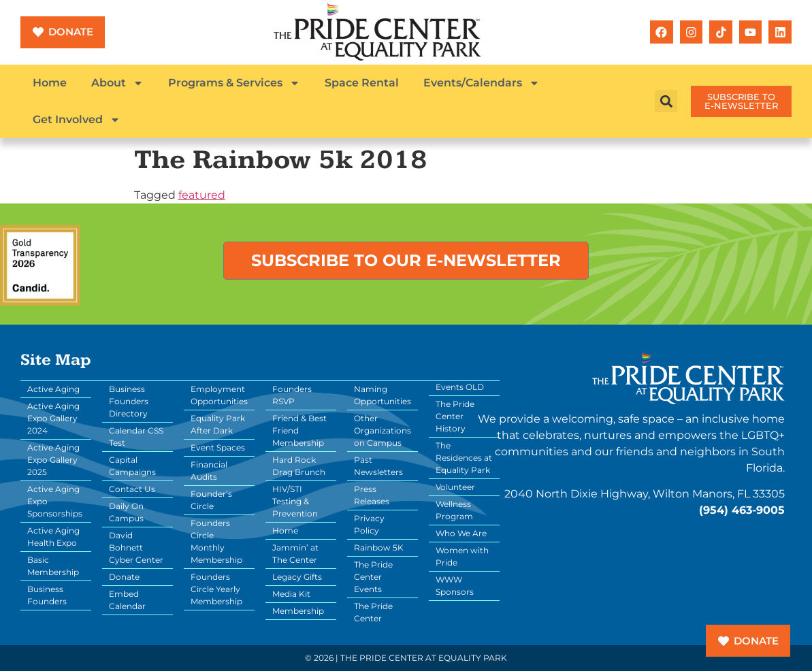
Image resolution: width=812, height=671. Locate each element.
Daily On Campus (126, 512)
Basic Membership (53, 566)
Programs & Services (234, 83)
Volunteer (455, 487)
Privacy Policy (369, 524)
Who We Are (461, 533)
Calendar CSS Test (136, 436)
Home (50, 82)
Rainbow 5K (379, 547)
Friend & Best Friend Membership (299, 430)
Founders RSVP (292, 395)
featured (201, 195)
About (117, 83)
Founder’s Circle (211, 500)
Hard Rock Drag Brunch (298, 466)
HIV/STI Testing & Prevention (295, 501)
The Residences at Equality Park (464, 457)
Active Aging (53, 389)
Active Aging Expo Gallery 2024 (53, 418)
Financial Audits (209, 470)
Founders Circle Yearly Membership (216, 589)
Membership (298, 611)
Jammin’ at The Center (295, 553)
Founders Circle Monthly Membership (216, 541)
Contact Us (132, 489)
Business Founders (47, 595)
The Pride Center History (455, 416)
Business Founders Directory (128, 401)
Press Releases (371, 495)
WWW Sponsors (455, 585)
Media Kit (291, 594)
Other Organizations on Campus (382, 430)
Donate (124, 577)
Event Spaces (218, 447)
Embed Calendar (127, 600)
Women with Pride (462, 556)
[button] (666, 101)
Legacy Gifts (297, 577)
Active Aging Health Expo (53, 536)
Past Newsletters (378, 466)
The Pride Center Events (373, 576)
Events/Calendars (481, 83)
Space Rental (362, 82)
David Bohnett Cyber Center (136, 547)
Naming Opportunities (382, 395)
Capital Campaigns (132, 466)
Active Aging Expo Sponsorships (54, 501)
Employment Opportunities (219, 395)
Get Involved (76, 120)
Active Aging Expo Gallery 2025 (53, 459)
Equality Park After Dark (218, 424)
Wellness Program (454, 510)
